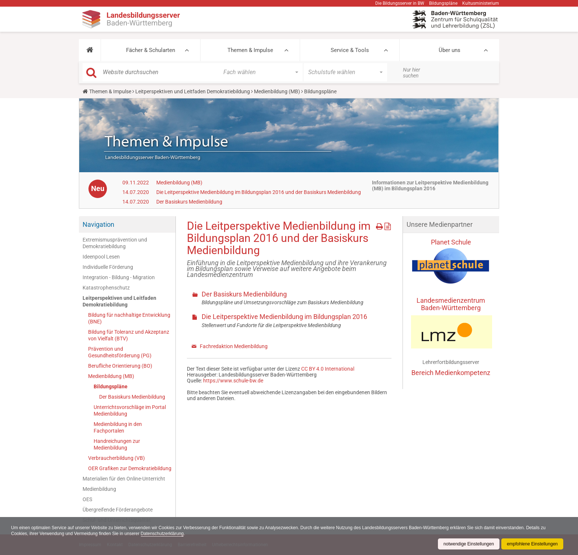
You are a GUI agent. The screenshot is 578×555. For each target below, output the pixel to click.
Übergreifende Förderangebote (118, 510)
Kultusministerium (480, 3)
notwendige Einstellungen (468, 544)
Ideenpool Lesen (101, 257)
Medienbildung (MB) (277, 91)
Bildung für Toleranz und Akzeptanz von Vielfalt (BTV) (128, 335)
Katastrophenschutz (106, 288)
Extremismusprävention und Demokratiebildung (115, 243)
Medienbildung (99, 489)
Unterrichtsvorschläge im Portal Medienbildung (130, 410)
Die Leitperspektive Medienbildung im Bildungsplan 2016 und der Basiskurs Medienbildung (258, 192)
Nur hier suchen (411, 73)
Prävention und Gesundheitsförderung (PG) (120, 352)
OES (87, 499)
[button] (89, 50)
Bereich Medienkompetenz (450, 373)
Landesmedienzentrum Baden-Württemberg (451, 304)
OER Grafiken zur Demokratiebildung (129, 468)
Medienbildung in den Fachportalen (118, 427)
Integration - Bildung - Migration (119, 277)
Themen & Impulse (250, 50)
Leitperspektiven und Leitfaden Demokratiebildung (192, 91)
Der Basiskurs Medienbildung (189, 202)
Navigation (98, 224)
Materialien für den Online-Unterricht (124, 479)
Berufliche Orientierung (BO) (120, 366)
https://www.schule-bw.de (233, 381)
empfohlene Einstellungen (532, 544)
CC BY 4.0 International (327, 369)
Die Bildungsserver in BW (399, 3)
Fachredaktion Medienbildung (234, 346)
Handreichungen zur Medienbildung (117, 444)
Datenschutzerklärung (162, 533)
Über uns (449, 50)
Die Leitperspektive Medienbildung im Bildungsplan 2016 (284, 316)
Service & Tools (350, 50)
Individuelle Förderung (108, 267)
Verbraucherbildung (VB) (116, 458)
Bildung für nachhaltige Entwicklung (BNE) (129, 318)
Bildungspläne (443, 3)
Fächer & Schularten (150, 50)
